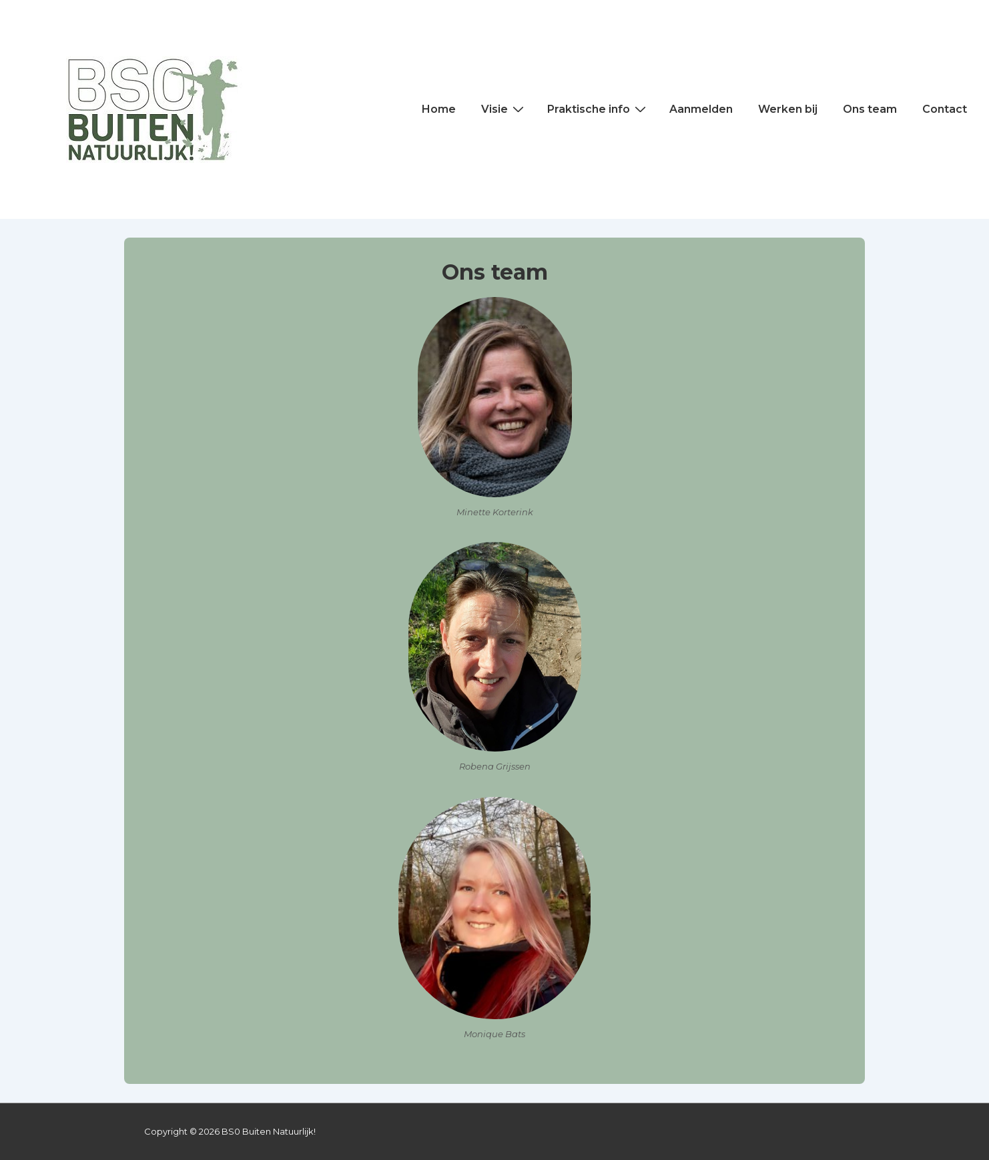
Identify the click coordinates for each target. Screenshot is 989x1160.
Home (439, 109)
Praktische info (598, 108)
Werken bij (787, 109)
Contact (944, 109)
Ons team (870, 109)
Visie (504, 108)
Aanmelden (701, 109)
